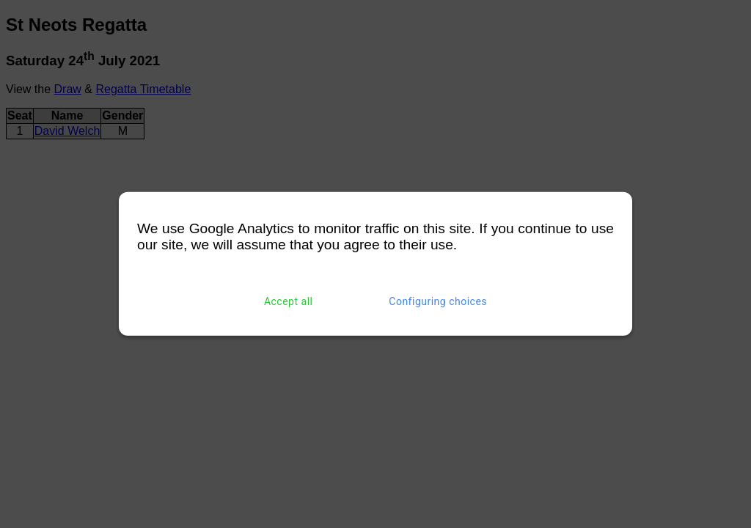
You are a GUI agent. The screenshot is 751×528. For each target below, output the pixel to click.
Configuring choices (438, 301)
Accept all (288, 301)
